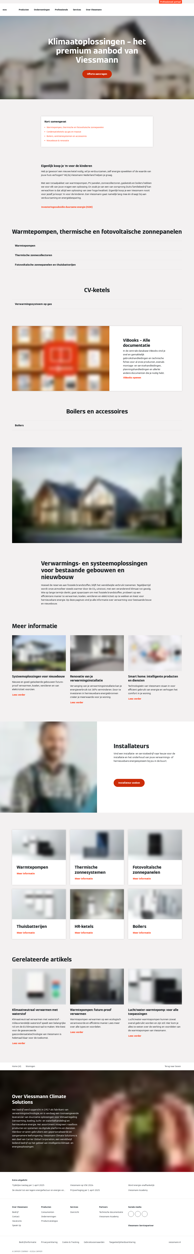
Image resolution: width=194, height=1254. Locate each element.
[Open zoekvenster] (180, 10)
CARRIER (39, 1251)
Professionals (61, 9)
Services (77, 9)
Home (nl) (16, 1066)
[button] (173, 1066)
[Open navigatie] (4, 10)
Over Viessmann (94, 9)
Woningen (30, 1066)
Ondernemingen (42, 9)
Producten (24, 9)
